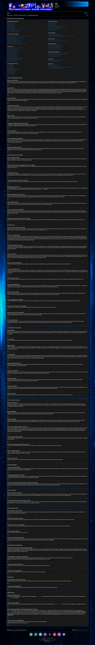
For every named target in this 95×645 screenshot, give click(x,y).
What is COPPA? (10, 23)
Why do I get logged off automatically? (14, 30)
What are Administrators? (52, 22)
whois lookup (9, 611)
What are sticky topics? (11, 71)
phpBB (42, 189)
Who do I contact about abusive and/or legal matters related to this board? (61, 67)
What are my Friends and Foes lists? (54, 39)
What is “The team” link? (52, 30)
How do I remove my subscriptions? (54, 56)
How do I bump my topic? (11, 60)
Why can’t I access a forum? (12, 54)
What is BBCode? (10, 64)
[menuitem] (8, 13)
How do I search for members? (53, 48)
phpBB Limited (39, 596)
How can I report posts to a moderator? (14, 57)
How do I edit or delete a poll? (12, 53)
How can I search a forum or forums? (54, 44)
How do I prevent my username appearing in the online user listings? (19, 36)
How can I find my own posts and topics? (55, 49)
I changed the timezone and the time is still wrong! (16, 38)
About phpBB (9, 597)
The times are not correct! (11, 37)
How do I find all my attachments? (54, 61)
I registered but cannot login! (12, 25)
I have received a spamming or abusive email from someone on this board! (61, 36)
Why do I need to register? (11, 22)
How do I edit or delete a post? (12, 48)
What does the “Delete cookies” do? (13, 31)
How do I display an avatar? (12, 41)
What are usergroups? (52, 24)
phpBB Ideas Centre (58, 604)
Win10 (43, 637)
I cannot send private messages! (54, 33)
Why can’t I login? (10, 26)
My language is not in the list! (12, 39)
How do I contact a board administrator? (55, 68)
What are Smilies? (10, 66)
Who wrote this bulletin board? (53, 64)
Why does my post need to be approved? (14, 59)
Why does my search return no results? (55, 45)
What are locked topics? (11, 72)
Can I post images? (10, 67)
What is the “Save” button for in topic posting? (15, 58)
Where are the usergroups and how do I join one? (56, 25)
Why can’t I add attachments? (12, 55)
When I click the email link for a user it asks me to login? (17, 43)
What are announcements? (12, 70)
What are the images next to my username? (14, 40)
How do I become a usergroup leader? (55, 26)
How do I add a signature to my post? (13, 49)
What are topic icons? (11, 73)
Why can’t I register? (10, 24)
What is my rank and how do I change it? (14, 42)
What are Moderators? (52, 23)
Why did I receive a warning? (12, 56)
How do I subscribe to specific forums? (55, 55)
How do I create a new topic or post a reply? (15, 47)
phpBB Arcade (46, 640)
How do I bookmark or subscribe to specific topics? (57, 54)
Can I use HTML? (10, 65)
